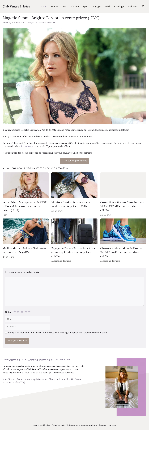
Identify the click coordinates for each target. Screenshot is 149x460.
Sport (85, 6)
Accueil (20, 379)
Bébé (107, 6)
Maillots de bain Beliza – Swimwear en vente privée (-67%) (24, 250)
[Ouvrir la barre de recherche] (143, 6)
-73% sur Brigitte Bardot (74, 160)
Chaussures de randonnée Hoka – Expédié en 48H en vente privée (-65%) (121, 252)
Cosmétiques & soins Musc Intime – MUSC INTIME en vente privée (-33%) (122, 206)
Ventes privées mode (37, 379)
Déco (64, 6)
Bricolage (119, 6)
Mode (43, 6)
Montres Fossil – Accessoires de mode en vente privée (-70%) (71, 204)
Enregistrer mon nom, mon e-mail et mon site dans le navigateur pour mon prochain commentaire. (57, 332)
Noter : (8, 312)
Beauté (54, 6)
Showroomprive (28, 146)
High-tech (133, 6)
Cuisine (75, 6)
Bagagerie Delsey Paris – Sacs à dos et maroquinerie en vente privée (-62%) (73, 252)
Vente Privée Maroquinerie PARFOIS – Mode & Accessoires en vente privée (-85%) (25, 206)
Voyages (97, 6)
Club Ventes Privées (16, 6)
